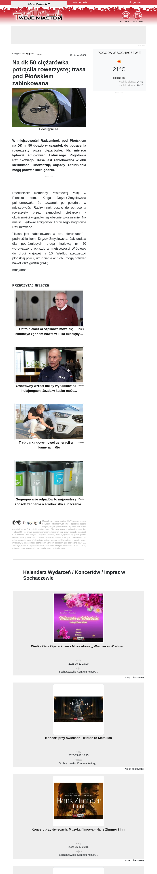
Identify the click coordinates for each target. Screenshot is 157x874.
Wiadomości (80, 2)
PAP (39, 54)
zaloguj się (134, 2)
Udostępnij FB (49, 129)
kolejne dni (119, 77)
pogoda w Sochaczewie (119, 53)
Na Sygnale (28, 53)
